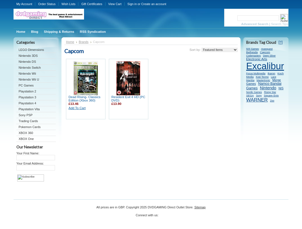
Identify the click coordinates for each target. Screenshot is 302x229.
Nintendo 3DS (28, 55)
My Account (24, 4)
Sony (259, 95)
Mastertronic (263, 80)
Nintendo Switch (30, 67)
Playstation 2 (27, 91)
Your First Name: (27, 153)
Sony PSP (26, 115)
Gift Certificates (91, 4)
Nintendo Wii (27, 73)
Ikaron (271, 73)
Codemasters (253, 55)
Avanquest (267, 48)
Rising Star (270, 92)
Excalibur (265, 66)
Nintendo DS (27, 61)
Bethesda (252, 52)
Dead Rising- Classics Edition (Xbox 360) (84, 98)
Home (70, 42)
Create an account (153, 4)
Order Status (47, 4)
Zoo (272, 100)
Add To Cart (77, 108)
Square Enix (271, 95)
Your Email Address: (30, 163)
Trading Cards (28, 121)
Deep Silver (269, 55)
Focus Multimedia (255, 73)
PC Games (26, 85)
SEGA (250, 95)
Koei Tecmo (262, 76)
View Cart (115, 4)
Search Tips (279, 24)
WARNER (257, 100)
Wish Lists (68, 4)
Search (230, 18)
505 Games (252, 48)
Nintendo (268, 88)
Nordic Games (254, 92)
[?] (281, 42)
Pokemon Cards (30, 127)
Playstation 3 (27, 97)
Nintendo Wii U (29, 79)
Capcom (265, 52)
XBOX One (26, 139)
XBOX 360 (26, 133)
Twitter (162, 217)
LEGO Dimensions (31, 49)
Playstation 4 (27, 103)
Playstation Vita (29, 109)
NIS (281, 88)
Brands (84, 42)
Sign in (132, 4)
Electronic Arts (256, 59)
